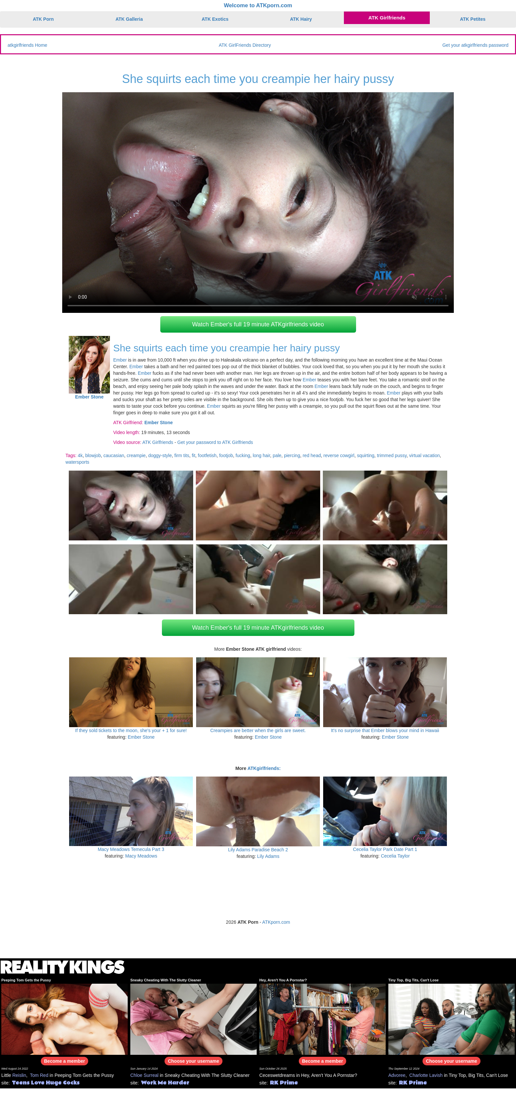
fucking (243, 455)
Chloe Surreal (144, 1075)
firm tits (181, 455)
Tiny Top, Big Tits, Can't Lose (413, 980)
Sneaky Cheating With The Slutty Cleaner (165, 980)
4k (80, 455)
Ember (120, 360)
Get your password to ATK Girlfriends (215, 442)
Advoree (396, 1075)
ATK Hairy (301, 19)
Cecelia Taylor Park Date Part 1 (385, 849)
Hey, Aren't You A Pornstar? (283, 980)
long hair (261, 455)
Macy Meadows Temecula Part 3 (131, 849)
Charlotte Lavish (426, 1075)
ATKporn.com (276, 922)
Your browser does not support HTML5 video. (258, 202)
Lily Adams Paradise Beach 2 (258, 849)
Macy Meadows (141, 856)
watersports (77, 462)
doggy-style (160, 455)
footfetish (207, 455)
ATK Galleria (129, 19)
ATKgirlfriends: (264, 768)
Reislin (19, 1075)
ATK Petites (473, 19)
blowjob (93, 455)
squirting (365, 455)
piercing (292, 455)
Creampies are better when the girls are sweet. (258, 730)
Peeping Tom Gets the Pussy (26, 980)
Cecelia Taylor (395, 856)
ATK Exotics (215, 19)
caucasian (113, 455)
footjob (226, 455)
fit (193, 455)
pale (277, 455)
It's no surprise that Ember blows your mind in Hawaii (385, 730)
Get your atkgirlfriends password (475, 45)
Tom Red (39, 1075)
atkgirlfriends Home (27, 45)
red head (312, 455)
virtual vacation (424, 455)
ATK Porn (43, 19)
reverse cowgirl (338, 455)
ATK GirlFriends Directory (245, 45)
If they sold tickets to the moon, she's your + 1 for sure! (131, 730)
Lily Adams (268, 856)
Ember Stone (141, 737)
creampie (136, 455)
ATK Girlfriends (386, 17)
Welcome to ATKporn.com (258, 5)
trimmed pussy (391, 455)
